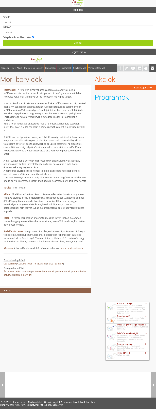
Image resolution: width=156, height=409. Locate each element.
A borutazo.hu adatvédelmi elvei (78, 402)
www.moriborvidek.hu (72, 248)
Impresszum (19, 402)
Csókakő (21, 263)
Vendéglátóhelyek (96, 68)
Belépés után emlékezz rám (17, 37)
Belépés (78, 10)
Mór (30, 263)
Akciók (20, 68)
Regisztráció (78, 52)
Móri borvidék (63, 271)
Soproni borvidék (23, 274)
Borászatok (50, 68)
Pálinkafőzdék (64, 68)
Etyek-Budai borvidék (43, 271)
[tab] (78, 10)
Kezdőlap (5, 68)
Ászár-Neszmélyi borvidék (17, 271)
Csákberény (10, 263)
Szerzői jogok (51, 402)
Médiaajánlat (35, 402)
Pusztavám (40, 263)
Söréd (50, 263)
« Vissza (6, 290)
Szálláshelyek (79, 68)
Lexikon (39, 68)
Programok (29, 68)
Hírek (13, 68)
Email (6, 17)
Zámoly (59, 263)
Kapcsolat (6, 401)
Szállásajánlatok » (144, 87)
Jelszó (7, 27)
